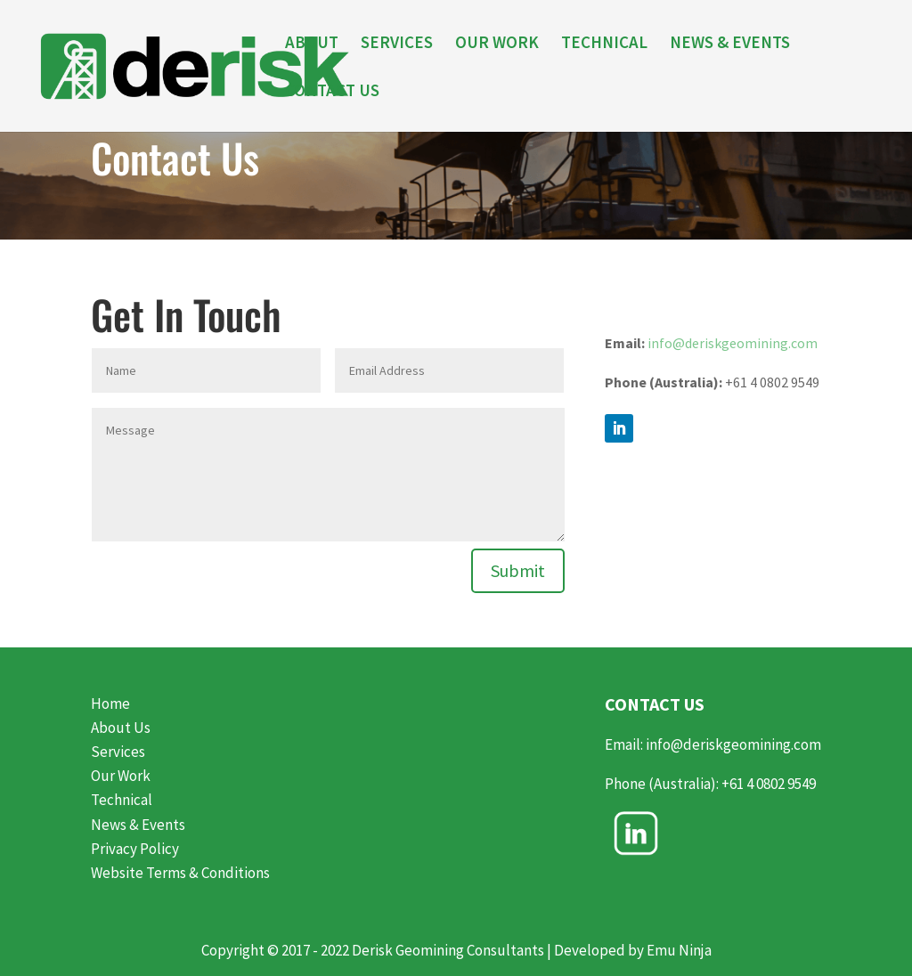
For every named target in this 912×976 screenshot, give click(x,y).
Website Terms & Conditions (180, 872)
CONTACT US (332, 92)
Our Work (121, 775)
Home (110, 703)
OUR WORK (497, 44)
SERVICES (397, 44)
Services (118, 751)
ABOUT (311, 44)
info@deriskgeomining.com (732, 343)
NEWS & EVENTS (730, 44)
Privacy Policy (135, 848)
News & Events (138, 824)
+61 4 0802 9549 (769, 783)
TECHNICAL (604, 44)
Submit (518, 570)
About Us (121, 727)
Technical (121, 799)
